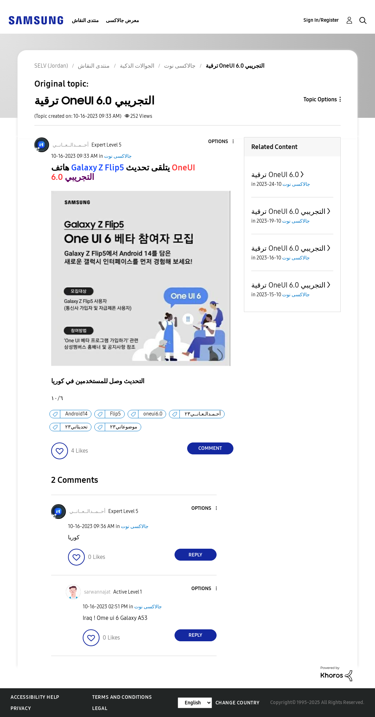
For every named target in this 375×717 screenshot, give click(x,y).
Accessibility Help (35, 697)
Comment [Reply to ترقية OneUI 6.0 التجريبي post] (210, 448)
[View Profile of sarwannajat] (97, 592)
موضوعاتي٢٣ (123, 427)
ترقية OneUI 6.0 (275, 174)
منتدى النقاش (85, 20)
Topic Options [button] (320, 99)
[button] (221, 141)
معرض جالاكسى (122, 20)
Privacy (21, 708)
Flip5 (115, 414)
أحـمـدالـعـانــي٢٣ (203, 414)
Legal (99, 708)
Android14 (76, 414)
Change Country (238, 703)
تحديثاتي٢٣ (76, 427)
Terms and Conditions (122, 697)
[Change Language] (195, 702)
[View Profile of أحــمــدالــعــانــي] (71, 145)
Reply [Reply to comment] (195, 555)
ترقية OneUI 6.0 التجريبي (288, 211)
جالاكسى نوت (118, 156)
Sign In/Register (321, 20)
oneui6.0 (152, 414)
